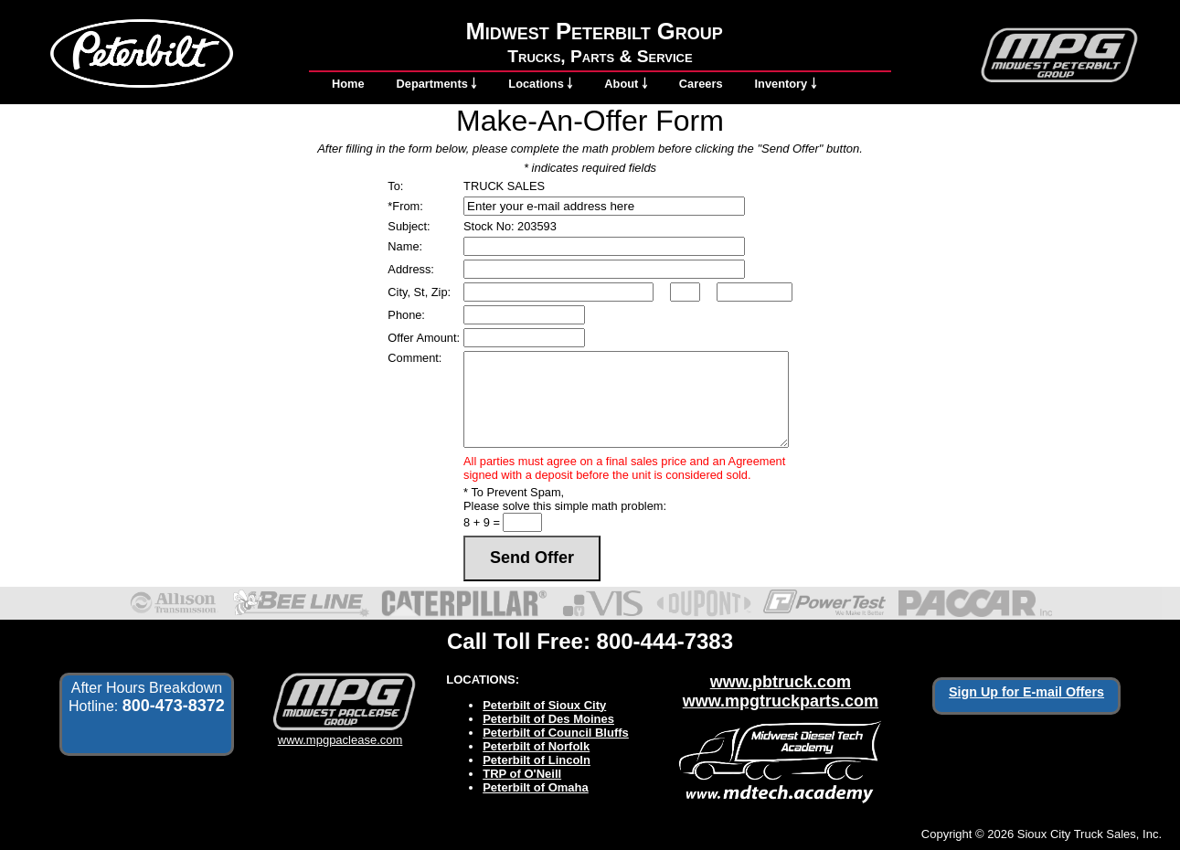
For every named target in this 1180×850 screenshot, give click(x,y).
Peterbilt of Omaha (536, 787)
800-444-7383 (665, 641)
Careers (701, 83)
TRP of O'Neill (522, 774)
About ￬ (625, 83)
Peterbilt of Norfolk (536, 746)
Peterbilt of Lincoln (536, 760)
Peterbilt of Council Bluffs (556, 732)
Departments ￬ (437, 83)
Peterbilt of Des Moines (548, 719)
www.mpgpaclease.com (340, 733)
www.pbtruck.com (780, 682)
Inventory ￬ (785, 83)
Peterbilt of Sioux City (544, 705)
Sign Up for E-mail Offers (1026, 692)
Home (348, 83)
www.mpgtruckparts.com (780, 701)
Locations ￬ (540, 83)
